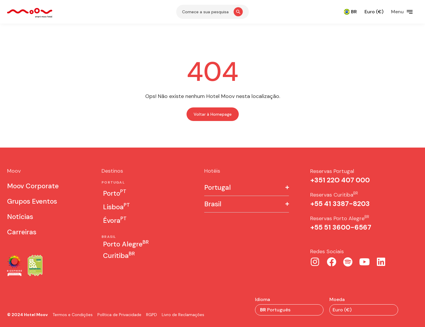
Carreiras (21, 232)
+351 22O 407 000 (340, 180)
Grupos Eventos (32, 201)
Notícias (20, 216)
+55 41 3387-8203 (340, 203)
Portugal (217, 187)
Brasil (212, 204)
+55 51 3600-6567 (340, 227)
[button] (246, 187)
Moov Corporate (33, 186)
